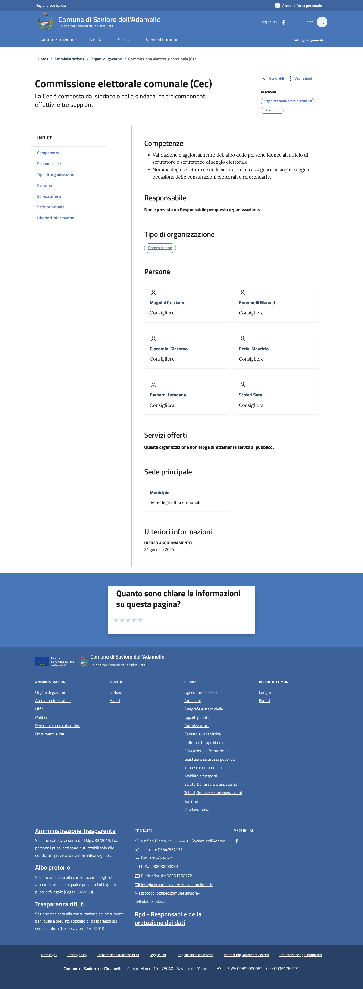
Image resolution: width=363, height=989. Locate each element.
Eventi (264, 700)
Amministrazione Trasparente (75, 830)
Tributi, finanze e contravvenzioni (213, 793)
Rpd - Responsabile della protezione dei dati (168, 918)
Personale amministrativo (57, 725)
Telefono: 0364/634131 (159, 849)
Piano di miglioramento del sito (246, 955)
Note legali (49, 955)
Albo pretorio (52, 867)
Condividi (273, 78)
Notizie (116, 692)
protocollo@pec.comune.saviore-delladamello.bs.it (167, 897)
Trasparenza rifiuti (60, 904)
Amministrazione (69, 59)
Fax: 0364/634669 (154, 858)
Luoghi (265, 692)
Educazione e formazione (206, 751)
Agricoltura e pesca (200, 692)
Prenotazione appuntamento (300, 955)
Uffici (39, 709)
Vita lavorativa (196, 809)
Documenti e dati (50, 734)
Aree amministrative (53, 700)
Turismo (191, 801)
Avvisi (115, 700)
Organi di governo (106, 59)
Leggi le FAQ (158, 955)
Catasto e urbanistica (202, 734)
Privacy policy (77, 955)
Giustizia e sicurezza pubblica (209, 759)
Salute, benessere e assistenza (210, 784)
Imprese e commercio (203, 767)
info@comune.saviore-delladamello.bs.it (174, 885)
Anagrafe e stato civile (203, 709)
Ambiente (192, 700)
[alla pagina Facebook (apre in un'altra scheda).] (280, 21)
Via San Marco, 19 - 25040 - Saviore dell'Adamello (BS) (181, 840)
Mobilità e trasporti (200, 776)
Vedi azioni (299, 78)
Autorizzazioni (196, 725)
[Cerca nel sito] (321, 22)
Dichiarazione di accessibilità (118, 955)
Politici (41, 717)
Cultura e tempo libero (203, 742)
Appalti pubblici (197, 717)
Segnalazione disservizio (195, 955)
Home (43, 59)
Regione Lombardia (51, 5)
